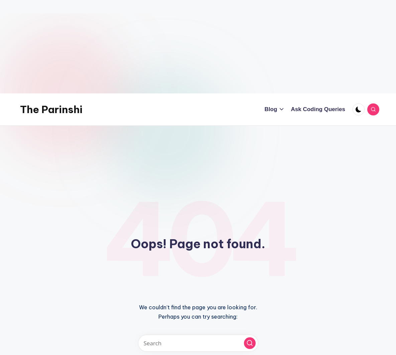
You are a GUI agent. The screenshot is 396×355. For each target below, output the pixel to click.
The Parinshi (51, 109)
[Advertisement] (198, 46)
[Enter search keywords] (198, 343)
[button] (250, 343)
